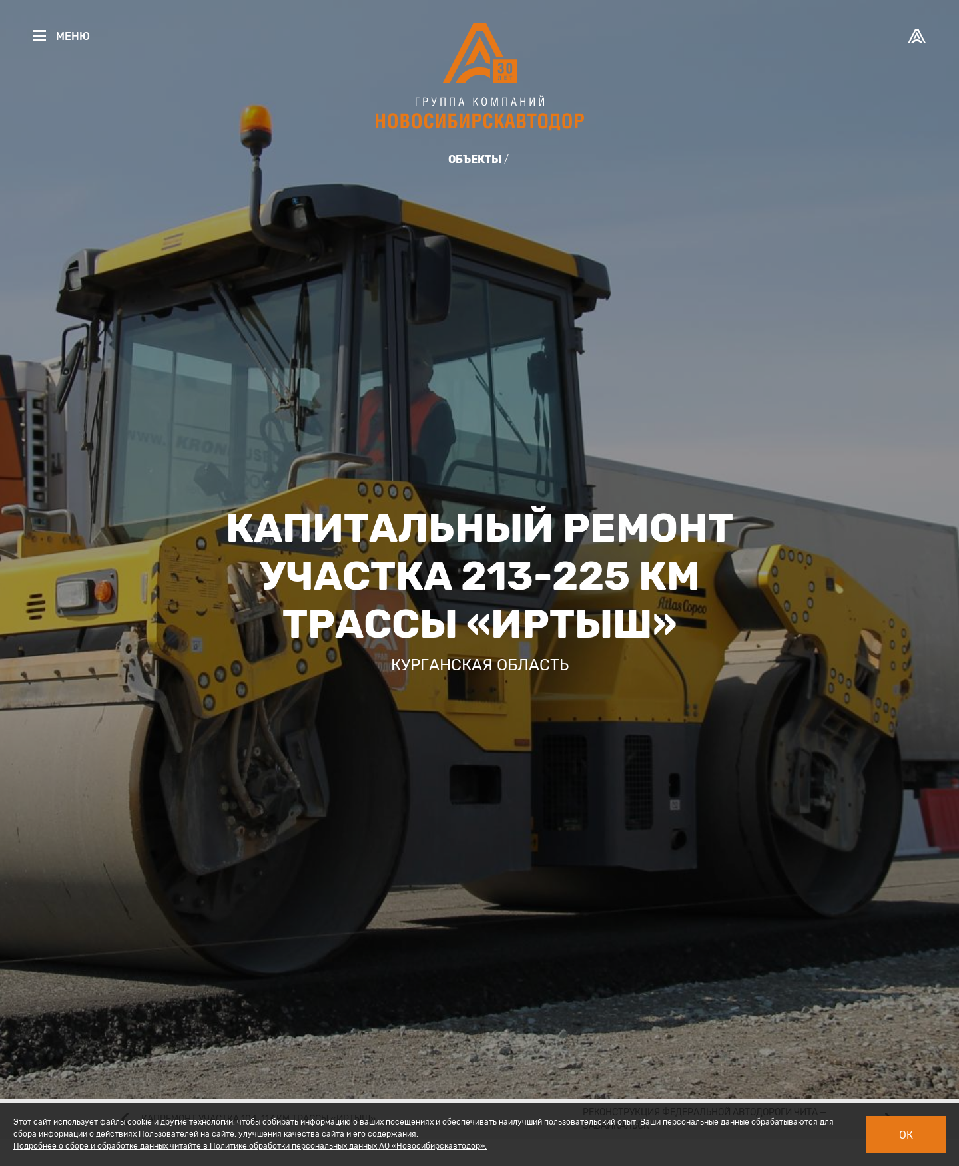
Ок (906, 1135)
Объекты (474, 159)
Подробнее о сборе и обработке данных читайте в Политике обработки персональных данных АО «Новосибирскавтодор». (250, 1146)
